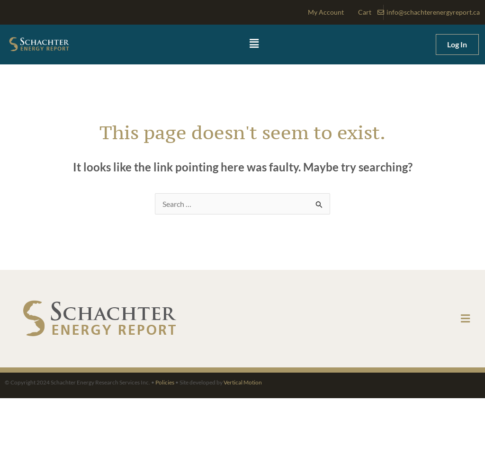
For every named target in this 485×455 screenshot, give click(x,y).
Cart (364, 12)
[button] (254, 44)
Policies (164, 382)
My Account (326, 12)
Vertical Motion (243, 382)
